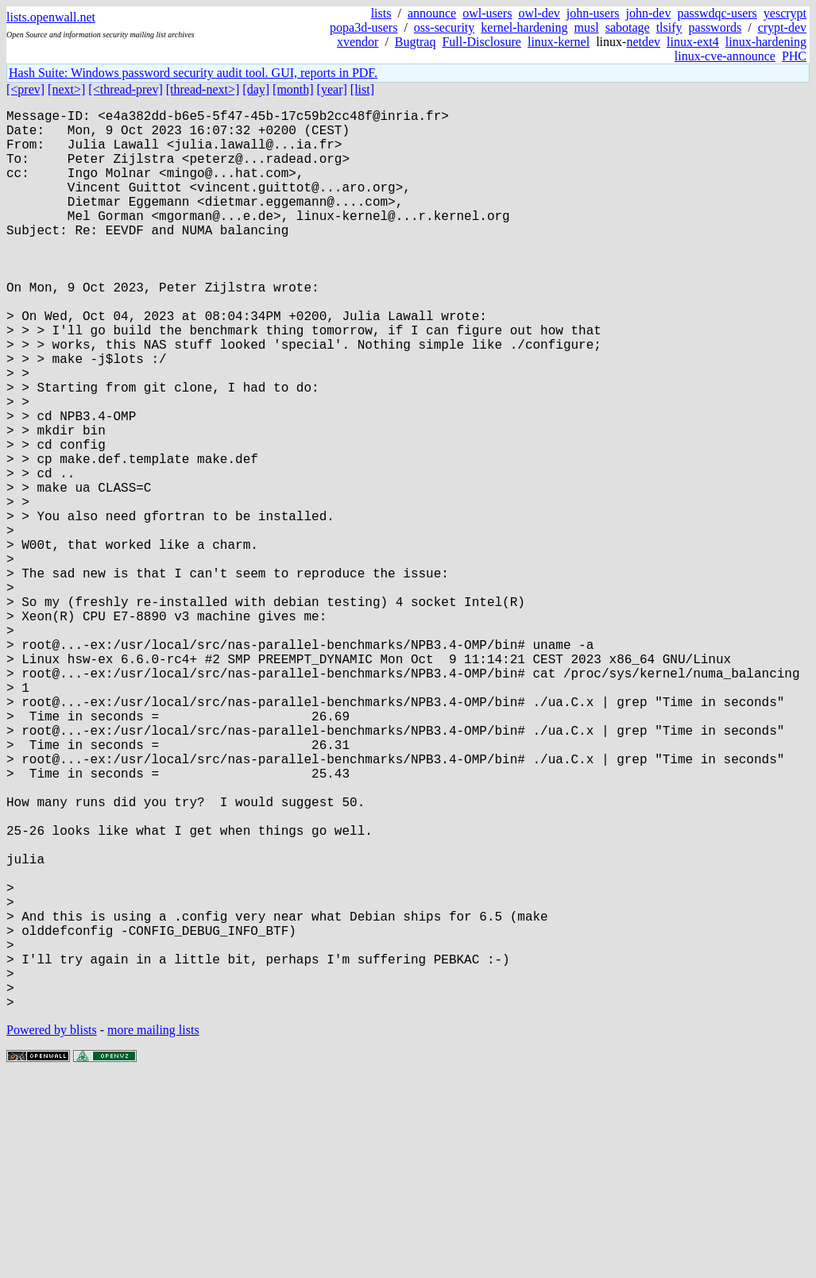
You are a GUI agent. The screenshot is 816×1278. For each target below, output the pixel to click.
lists (381, 13)
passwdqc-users (716, 13)
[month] (293, 89)
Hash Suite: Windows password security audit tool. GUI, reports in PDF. (193, 72)
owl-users (487, 13)
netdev (643, 41)
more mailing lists (153, 1230)
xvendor (357, 41)
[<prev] (25, 89)
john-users (593, 13)
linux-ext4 (693, 41)
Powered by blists (51, 1230)
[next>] (66, 89)
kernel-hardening (524, 27)
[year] (332, 89)
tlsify (669, 27)
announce (432, 13)
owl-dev (538, 13)
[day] (255, 89)
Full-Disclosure (481, 41)
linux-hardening (765, 41)
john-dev (648, 13)
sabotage (627, 27)
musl (586, 27)
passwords (715, 27)
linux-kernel (559, 41)
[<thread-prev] (125, 89)
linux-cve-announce (725, 56)
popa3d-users (363, 27)
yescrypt (785, 13)
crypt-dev (782, 27)
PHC (794, 56)
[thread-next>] (203, 89)
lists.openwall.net (50, 17)
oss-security (444, 27)
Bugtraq (415, 41)
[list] (362, 89)
